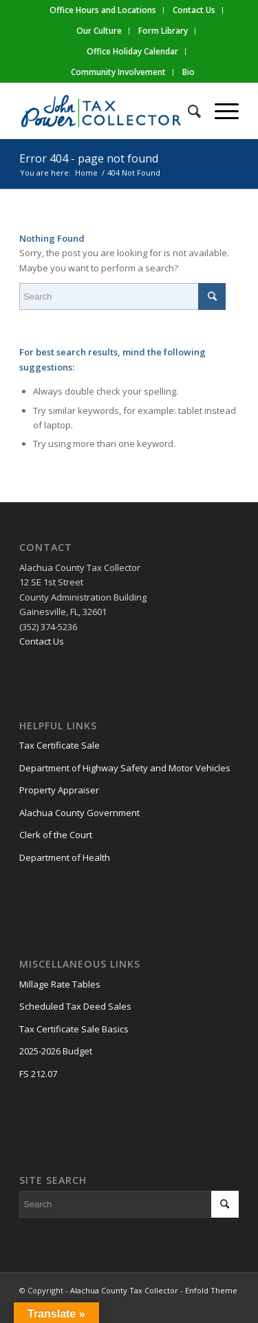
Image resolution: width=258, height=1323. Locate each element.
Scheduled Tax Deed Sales (75, 1006)
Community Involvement (118, 72)
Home (86, 172)
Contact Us (41, 641)
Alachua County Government (79, 812)
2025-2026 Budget (55, 1051)
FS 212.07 (38, 1073)
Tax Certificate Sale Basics (74, 1029)
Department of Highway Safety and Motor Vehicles (124, 768)
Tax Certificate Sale (59, 745)
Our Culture (99, 31)
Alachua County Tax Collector (124, 1290)
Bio (188, 72)
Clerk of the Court (55, 835)
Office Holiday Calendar (132, 51)
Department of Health (64, 857)
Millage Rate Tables (59, 984)
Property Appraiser (59, 790)
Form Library (163, 31)
